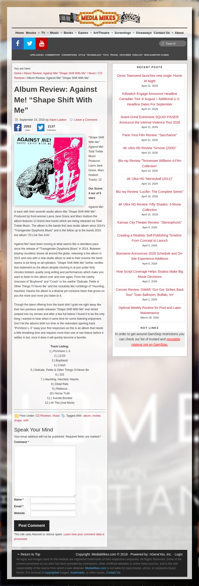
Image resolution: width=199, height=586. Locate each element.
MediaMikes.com (104, 554)
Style (81, 55)
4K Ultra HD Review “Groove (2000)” (150, 148)
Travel (114, 55)
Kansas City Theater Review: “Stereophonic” (150, 222)
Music (56, 33)
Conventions (69, 55)
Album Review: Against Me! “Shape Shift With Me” (55, 73)
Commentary (52, 55)
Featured (125, 55)
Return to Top (30, 554)
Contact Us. (113, 572)
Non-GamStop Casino (156, 55)
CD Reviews (43, 415)
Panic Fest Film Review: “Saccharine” (149, 135)
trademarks (77, 572)
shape (18, 420)
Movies (33, 33)
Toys (106, 55)
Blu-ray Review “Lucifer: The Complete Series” (149, 192)
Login (179, 554)
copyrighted (52, 572)
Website (19, 513)
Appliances (37, 55)
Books (70, 33)
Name (19, 499)
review (96, 415)
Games (85, 33)
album (87, 415)
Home (19, 33)
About (179, 33)
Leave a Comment (85, 119)
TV (45, 33)
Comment (21, 442)
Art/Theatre (103, 33)
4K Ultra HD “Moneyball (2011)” (150, 179)
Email (18, 506)
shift (25, 420)
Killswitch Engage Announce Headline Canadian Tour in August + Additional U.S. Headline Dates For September (149, 99)
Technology (94, 55)
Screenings (124, 33)
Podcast (138, 55)
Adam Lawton (57, 119)
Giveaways (144, 33)
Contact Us (163, 33)
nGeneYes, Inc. (161, 554)
